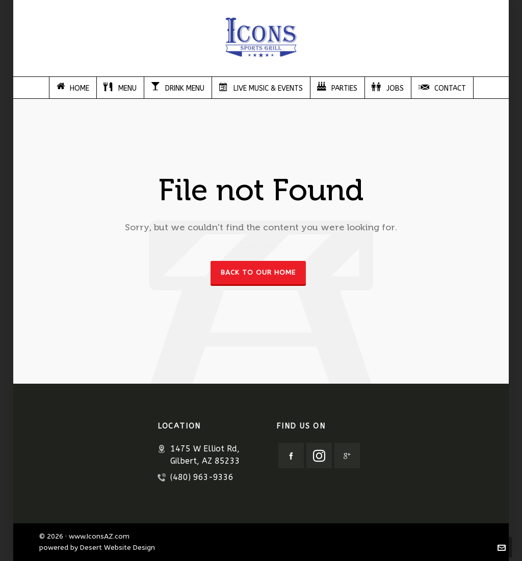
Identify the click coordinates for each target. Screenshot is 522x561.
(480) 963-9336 (201, 477)
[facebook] (291, 455)
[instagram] (319, 455)
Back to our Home (258, 272)
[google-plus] (347, 455)
